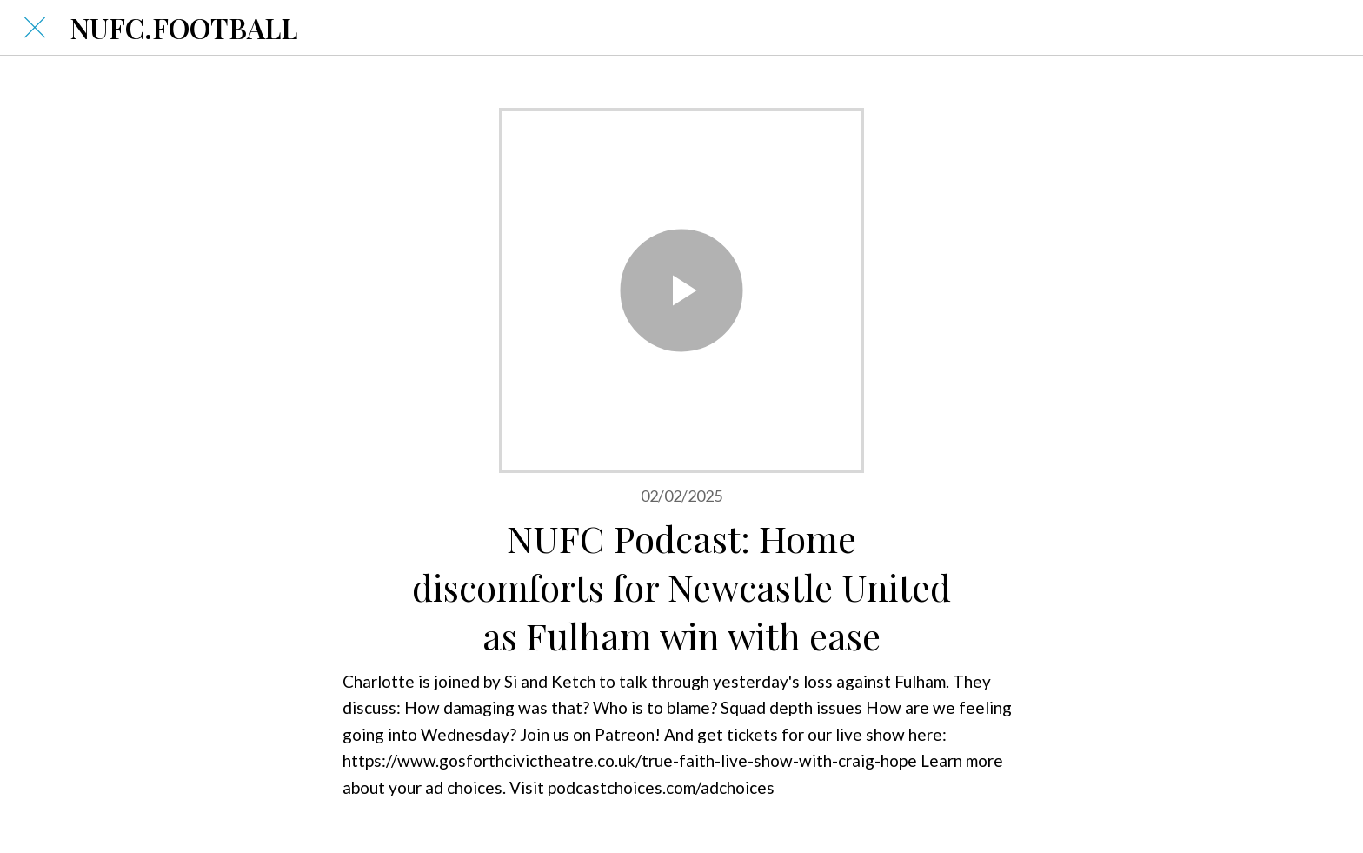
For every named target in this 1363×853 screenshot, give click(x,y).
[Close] (34, 27)
